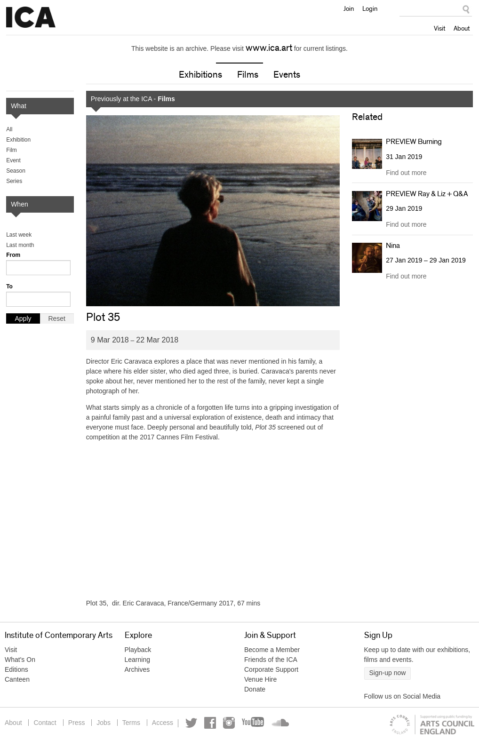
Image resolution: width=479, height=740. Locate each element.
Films (247, 75)
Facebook (210, 723)
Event (13, 160)
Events (286, 75)
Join (348, 8)
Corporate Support (271, 669)
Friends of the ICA (270, 659)
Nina (393, 245)
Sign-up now (387, 672)
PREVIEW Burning (414, 141)
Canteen (17, 679)
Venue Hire (260, 679)
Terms (131, 722)
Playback (138, 649)
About (462, 28)
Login (369, 8)
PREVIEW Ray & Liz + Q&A (427, 194)
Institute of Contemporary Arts (31, 17)
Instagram (229, 723)
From (13, 255)
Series (14, 181)
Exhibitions (200, 75)
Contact (44, 722)
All (9, 129)
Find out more (406, 172)
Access (162, 722)
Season (15, 170)
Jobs (103, 722)
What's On (20, 659)
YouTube (253, 723)
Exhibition (18, 139)
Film (11, 150)
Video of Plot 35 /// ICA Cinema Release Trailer (213, 520)
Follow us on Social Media (402, 696)
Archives (137, 669)
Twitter (191, 723)
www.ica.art (269, 48)
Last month (20, 245)
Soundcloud (279, 723)
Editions (16, 669)
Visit (439, 28)
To (9, 286)
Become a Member (272, 649)
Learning (138, 659)
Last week (19, 234)
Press (76, 722)
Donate (254, 689)
